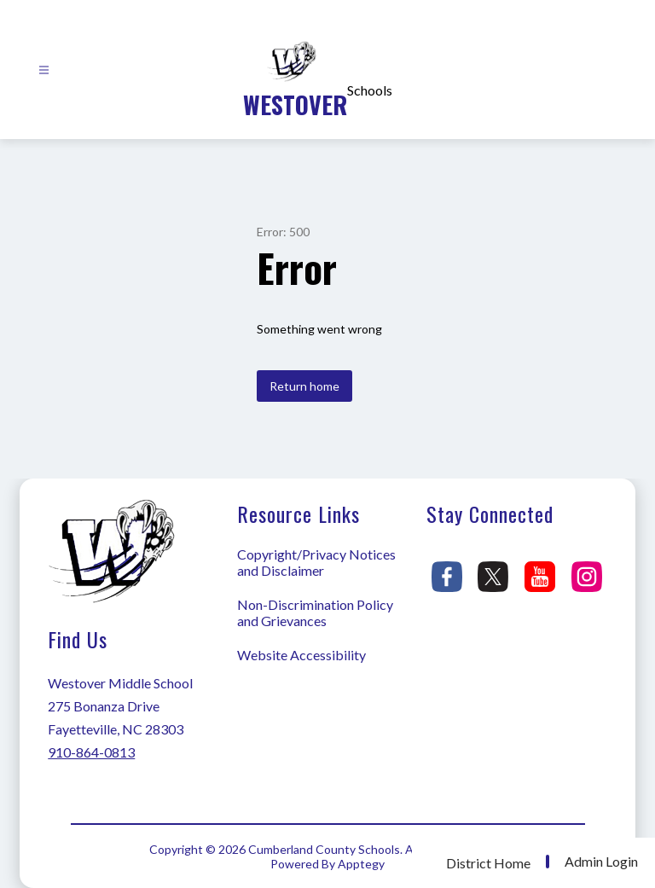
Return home (304, 386)
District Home (488, 863)
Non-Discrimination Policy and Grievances (315, 612)
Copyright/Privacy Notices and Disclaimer (316, 562)
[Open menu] (44, 70)
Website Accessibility (301, 655)
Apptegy (361, 863)
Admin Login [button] (601, 861)
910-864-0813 (91, 752)
